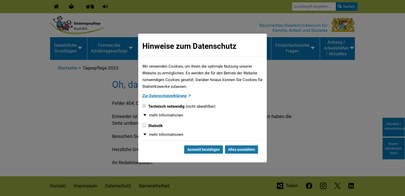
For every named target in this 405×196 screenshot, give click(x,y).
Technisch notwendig (178, 106)
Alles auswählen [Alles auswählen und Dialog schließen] (241, 149)
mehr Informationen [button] (166, 115)
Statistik (152, 125)
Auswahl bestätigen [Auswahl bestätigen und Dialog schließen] (203, 149)
